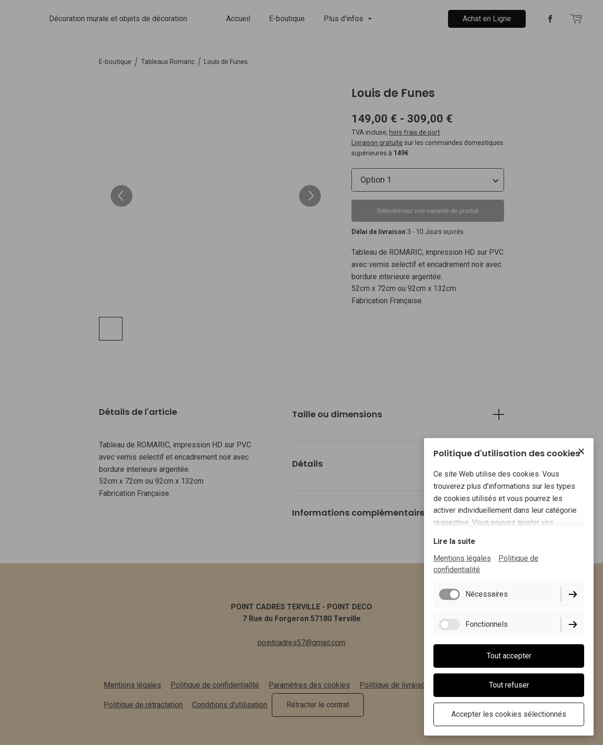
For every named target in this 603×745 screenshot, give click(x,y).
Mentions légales (462, 558)
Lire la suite (454, 541)
